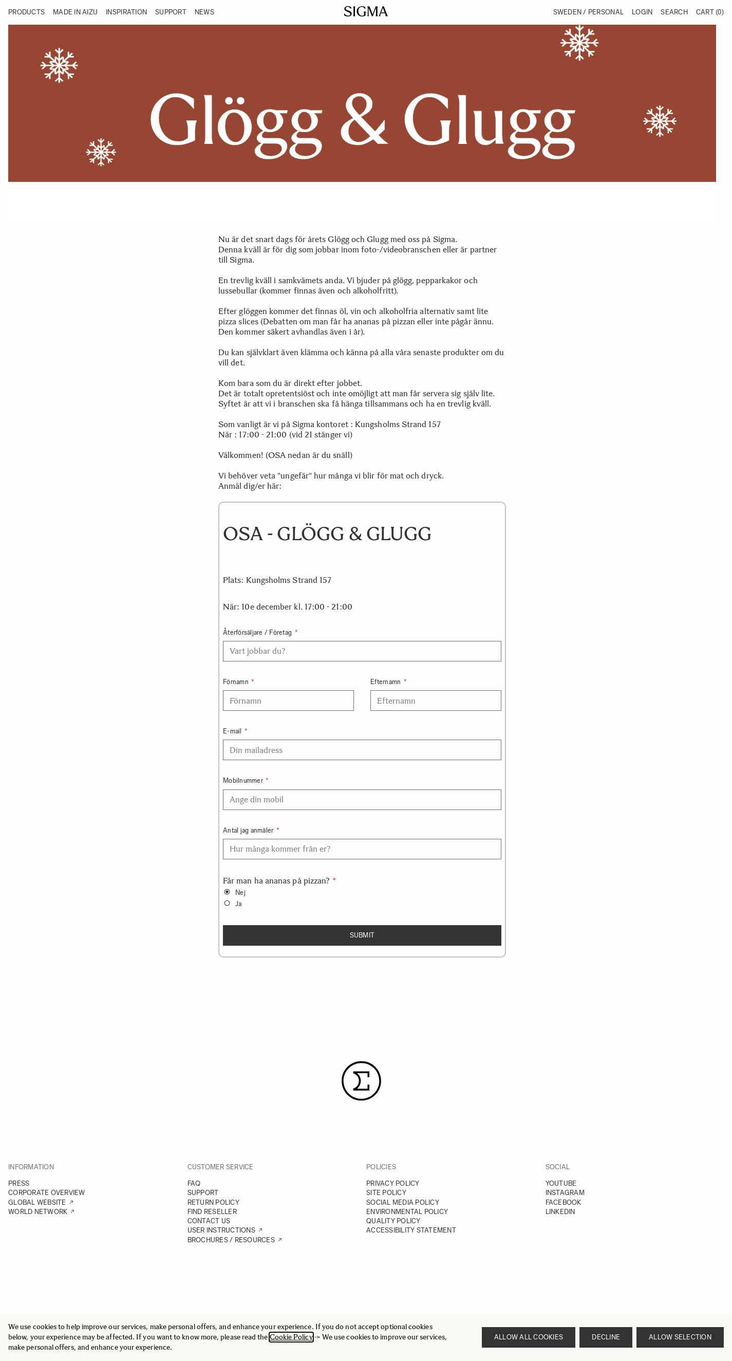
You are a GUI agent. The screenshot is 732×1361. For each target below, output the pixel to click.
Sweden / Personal (588, 12)
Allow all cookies (528, 1337)
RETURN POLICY (213, 1202)
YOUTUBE (561, 1183)
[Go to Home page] (366, 11)
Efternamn (386, 682)
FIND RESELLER (212, 1212)
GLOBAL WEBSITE (37, 1202)
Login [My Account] (642, 12)
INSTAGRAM (565, 1193)
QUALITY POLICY (393, 1221)
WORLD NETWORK (37, 1212)
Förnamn (236, 682)
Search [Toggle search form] (674, 12)
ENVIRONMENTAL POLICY (407, 1212)
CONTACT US (209, 1221)
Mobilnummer (244, 780)
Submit (362, 935)
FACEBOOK (563, 1202)
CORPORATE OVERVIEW (46, 1193)
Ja (238, 904)
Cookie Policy (291, 1337)
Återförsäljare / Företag (258, 632)
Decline (606, 1337)
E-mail (233, 731)
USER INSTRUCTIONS (221, 1230)
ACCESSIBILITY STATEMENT (411, 1230)
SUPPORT (203, 1193)
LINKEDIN (560, 1212)
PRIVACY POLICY (393, 1183)
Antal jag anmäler (249, 830)
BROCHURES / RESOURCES (231, 1240)
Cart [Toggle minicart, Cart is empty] (710, 12)
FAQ (194, 1183)
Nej (240, 892)
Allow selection (680, 1337)
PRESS (18, 1183)
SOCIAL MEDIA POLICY (402, 1202)
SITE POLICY (386, 1193)
